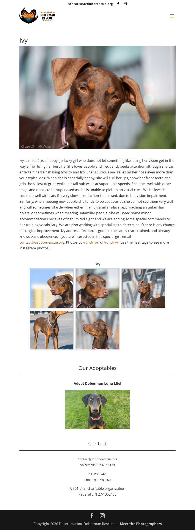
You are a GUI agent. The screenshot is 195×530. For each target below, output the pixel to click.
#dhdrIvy (111, 242)
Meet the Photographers (141, 523)
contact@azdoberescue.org (41, 242)
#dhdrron (91, 242)
